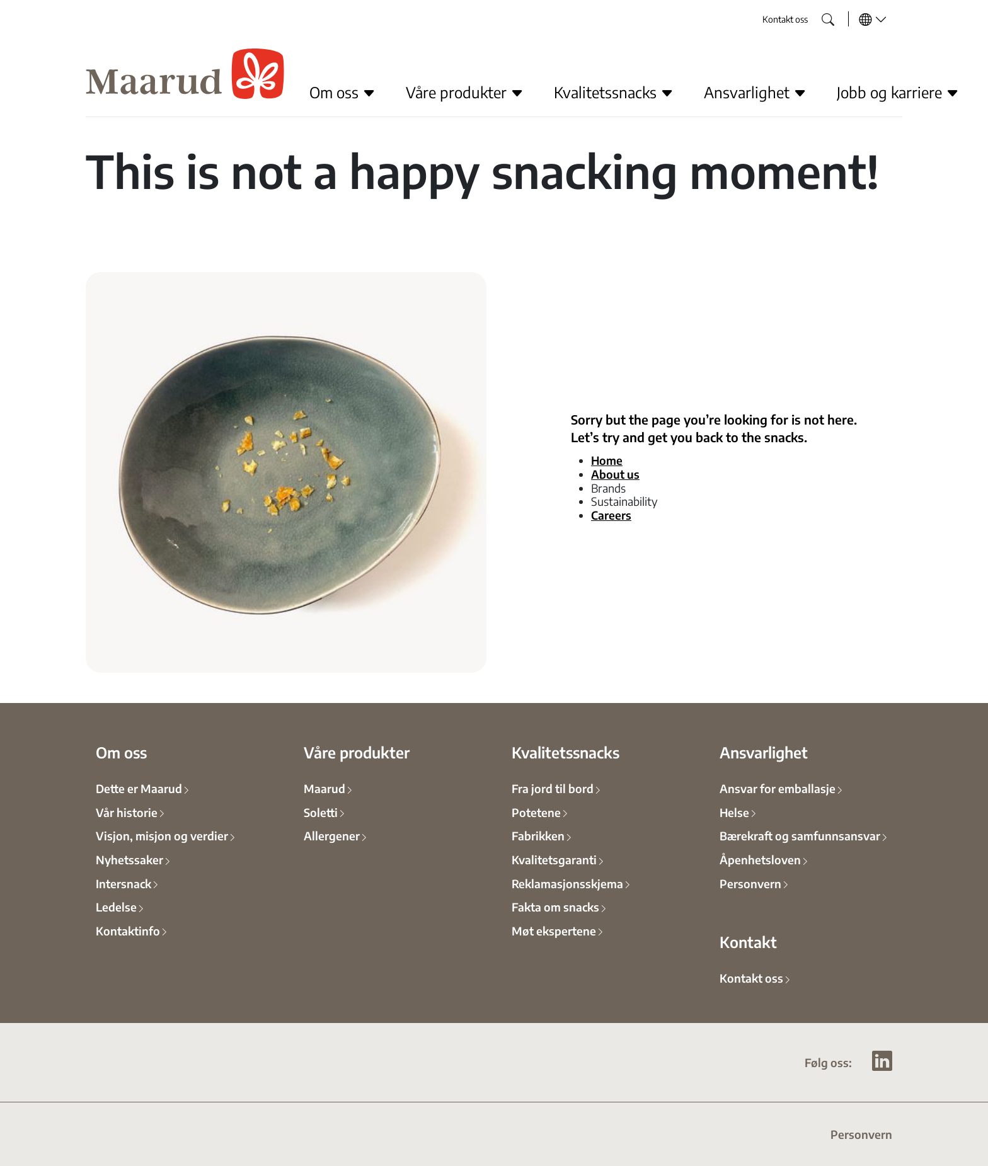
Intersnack (123, 883)
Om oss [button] (342, 92)
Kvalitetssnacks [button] (614, 92)
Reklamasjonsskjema (567, 883)
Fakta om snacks (555, 906)
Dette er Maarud (139, 788)
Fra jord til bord (553, 788)
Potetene (536, 812)
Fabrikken (538, 835)
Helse (734, 812)
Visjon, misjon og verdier (162, 835)
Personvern (750, 883)
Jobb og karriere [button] (898, 92)
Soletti (321, 812)
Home (607, 459)
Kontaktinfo (128, 930)
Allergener (332, 835)
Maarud (324, 788)
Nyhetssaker (129, 859)
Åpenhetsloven (760, 859)
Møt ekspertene (554, 930)
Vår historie (127, 812)
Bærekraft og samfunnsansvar (800, 835)
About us (615, 473)
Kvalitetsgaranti (554, 859)
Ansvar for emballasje (778, 788)
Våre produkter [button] (465, 92)
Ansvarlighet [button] (755, 92)
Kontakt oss (785, 19)
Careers (611, 514)
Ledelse (116, 906)
